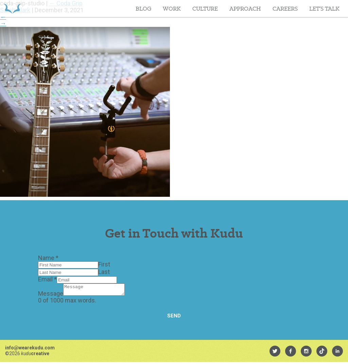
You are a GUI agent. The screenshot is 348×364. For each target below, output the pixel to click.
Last (104, 271)
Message (50, 295)
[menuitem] (274, 353)
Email (47, 279)
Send (174, 318)
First (104, 264)
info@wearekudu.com (30, 349)
